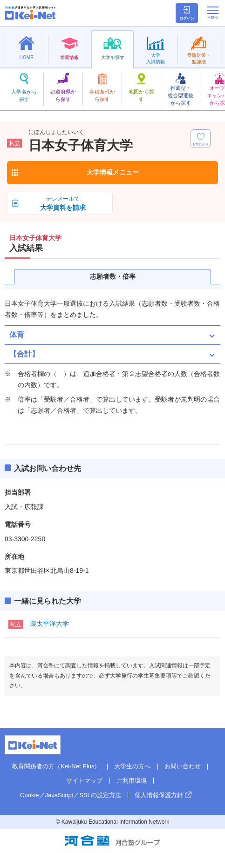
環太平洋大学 (49, 623)
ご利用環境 (131, 780)
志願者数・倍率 (113, 276)
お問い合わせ (182, 766)
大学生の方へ (132, 766)
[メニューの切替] (212, 12)
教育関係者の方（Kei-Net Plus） (56, 766)
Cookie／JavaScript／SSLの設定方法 (70, 795)
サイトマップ (84, 780)
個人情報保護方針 (159, 795)
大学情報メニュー (113, 172)
